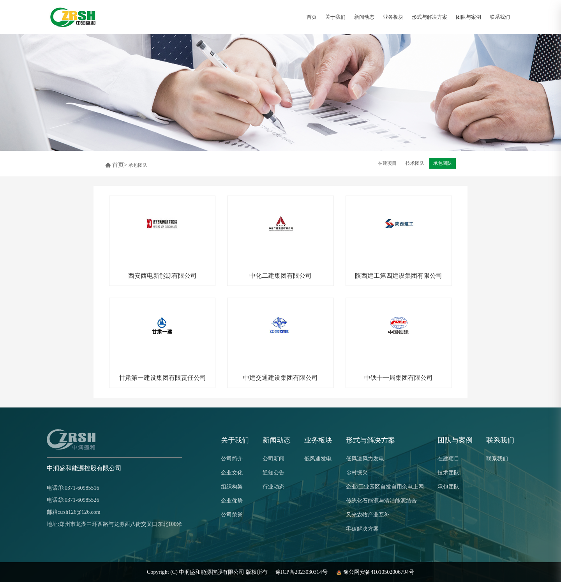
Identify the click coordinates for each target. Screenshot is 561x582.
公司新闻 (273, 459)
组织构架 (232, 487)
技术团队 (448, 473)
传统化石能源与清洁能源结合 (381, 501)
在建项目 (448, 459)
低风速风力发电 (365, 459)
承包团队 (138, 165)
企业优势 (232, 501)
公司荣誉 (232, 515)
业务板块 (393, 17)
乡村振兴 (357, 473)
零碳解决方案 (362, 529)
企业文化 (232, 473)
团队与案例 (468, 17)
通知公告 (273, 473)
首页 (312, 17)
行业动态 (273, 487)
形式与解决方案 (429, 17)
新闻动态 (364, 17)
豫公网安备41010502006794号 (375, 572)
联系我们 (500, 17)
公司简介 (232, 459)
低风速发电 (318, 459)
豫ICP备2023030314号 (301, 572)
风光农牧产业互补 (368, 515)
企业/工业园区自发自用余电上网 (385, 487)
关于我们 (335, 17)
